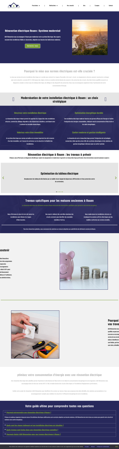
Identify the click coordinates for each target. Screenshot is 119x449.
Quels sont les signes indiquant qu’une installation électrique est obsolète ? (35, 425)
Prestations (36, 5)
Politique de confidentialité (103, 446)
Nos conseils (70, 5)
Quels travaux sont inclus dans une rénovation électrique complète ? (32, 430)
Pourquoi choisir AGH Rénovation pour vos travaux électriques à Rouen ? (33, 434)
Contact (111, 5)
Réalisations (53, 5)
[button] (3, 178)
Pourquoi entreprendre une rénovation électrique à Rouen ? (28, 412)
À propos (97, 5)
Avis (84, 5)
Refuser (93, 446)
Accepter (87, 446)
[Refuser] (116, 446)
